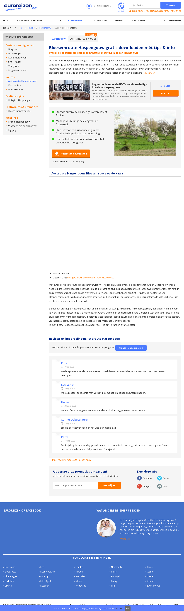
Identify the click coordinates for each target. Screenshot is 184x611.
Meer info (119, 608)
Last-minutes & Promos (83, 38)
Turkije (150, 576)
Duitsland (9, 581)
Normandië (116, 566)
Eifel (42, 566)
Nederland (81, 585)
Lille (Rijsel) (45, 581)
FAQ (137, 605)
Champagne (11, 576)
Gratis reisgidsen (171, 20)
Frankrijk (44, 576)
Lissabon (44, 585)
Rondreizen (100, 20)
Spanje (150, 571)
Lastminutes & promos (29, 20)
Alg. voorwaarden (101, 605)
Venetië (150, 581)
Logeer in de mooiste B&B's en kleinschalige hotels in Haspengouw (119, 85)
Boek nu (165, 93)
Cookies (128, 605)
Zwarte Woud (153, 585)
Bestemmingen (76, 20)
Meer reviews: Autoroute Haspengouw (71, 459)
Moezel (79, 581)
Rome (150, 566)
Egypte (8, 585)
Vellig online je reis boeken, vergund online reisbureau (156, 11)
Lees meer (149, 73)
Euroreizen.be (20, 7)
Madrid (79, 571)
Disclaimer (116, 605)
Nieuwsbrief (75, 605)
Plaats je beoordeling (131, 347)
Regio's (31, 28)
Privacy (87, 605)
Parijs (114, 571)
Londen (79, 566)
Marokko (80, 576)
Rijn (113, 585)
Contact (155, 605)
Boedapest (10, 571)
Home (6, 20)
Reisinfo (119, 20)
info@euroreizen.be (102, 6)
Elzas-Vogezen (47, 571)
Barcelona (10, 566)
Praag (114, 581)
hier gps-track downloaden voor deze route (90, 277)
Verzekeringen (139, 20)
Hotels (57, 20)
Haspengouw (45, 28)
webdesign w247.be (171, 605)
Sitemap (145, 605)
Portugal (115, 576)
